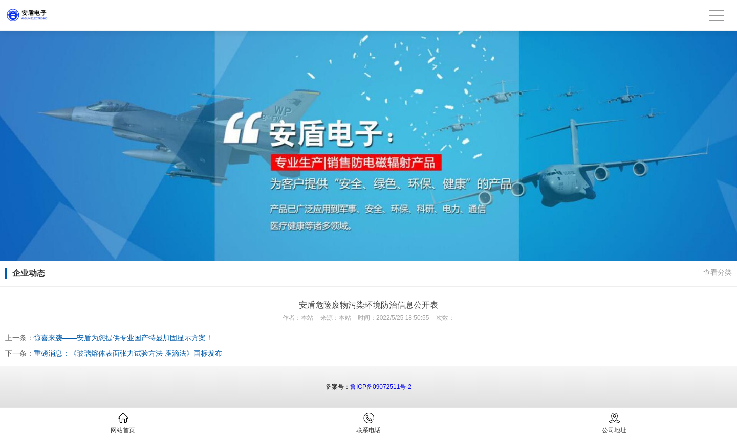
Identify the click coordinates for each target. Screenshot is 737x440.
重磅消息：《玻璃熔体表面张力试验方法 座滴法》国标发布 (128, 353)
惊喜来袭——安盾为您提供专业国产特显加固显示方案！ (123, 338)
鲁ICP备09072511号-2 (380, 386)
